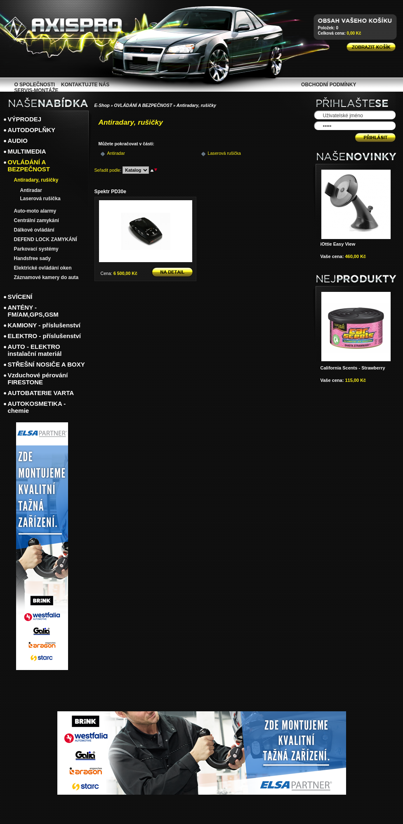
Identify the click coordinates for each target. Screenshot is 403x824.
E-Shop (102, 105)
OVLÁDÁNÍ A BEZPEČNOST (143, 105)
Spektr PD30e (110, 191)
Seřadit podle (107, 170)
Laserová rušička (221, 153)
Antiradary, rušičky (196, 105)
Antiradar (116, 153)
